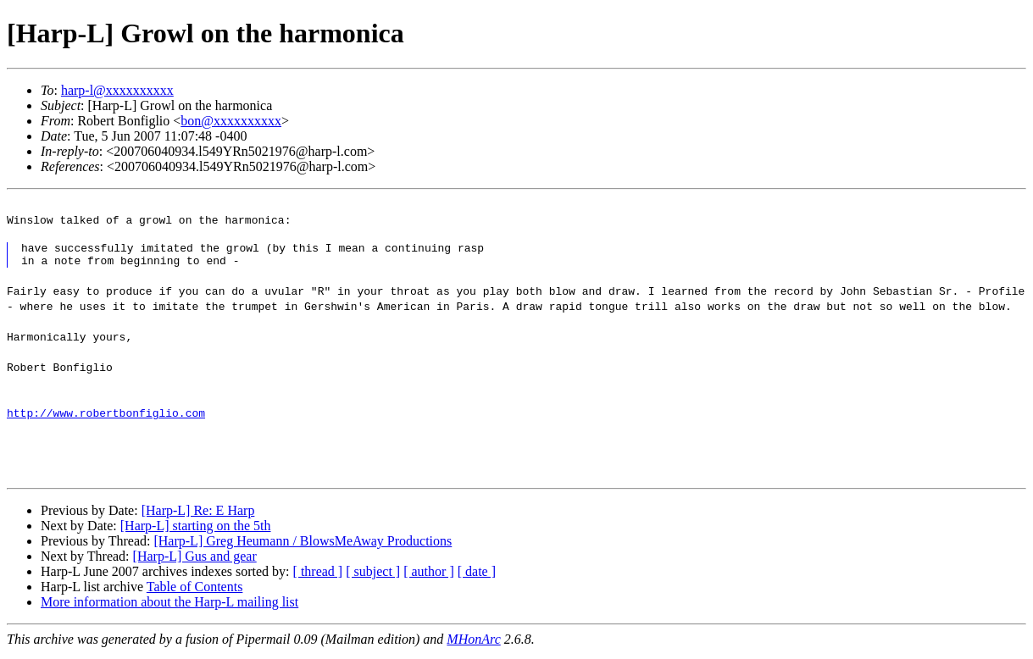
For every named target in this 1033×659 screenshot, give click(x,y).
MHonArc (473, 644)
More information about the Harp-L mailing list (169, 607)
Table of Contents (195, 591)
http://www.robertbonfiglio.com (106, 417)
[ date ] (477, 576)
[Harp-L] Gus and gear (195, 561)
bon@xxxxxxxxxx (230, 121)
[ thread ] (318, 576)
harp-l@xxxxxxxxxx (117, 90)
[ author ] (428, 576)
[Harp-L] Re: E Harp (198, 515)
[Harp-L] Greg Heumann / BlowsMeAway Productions (302, 546)
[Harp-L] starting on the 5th (195, 530)
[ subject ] (373, 576)
